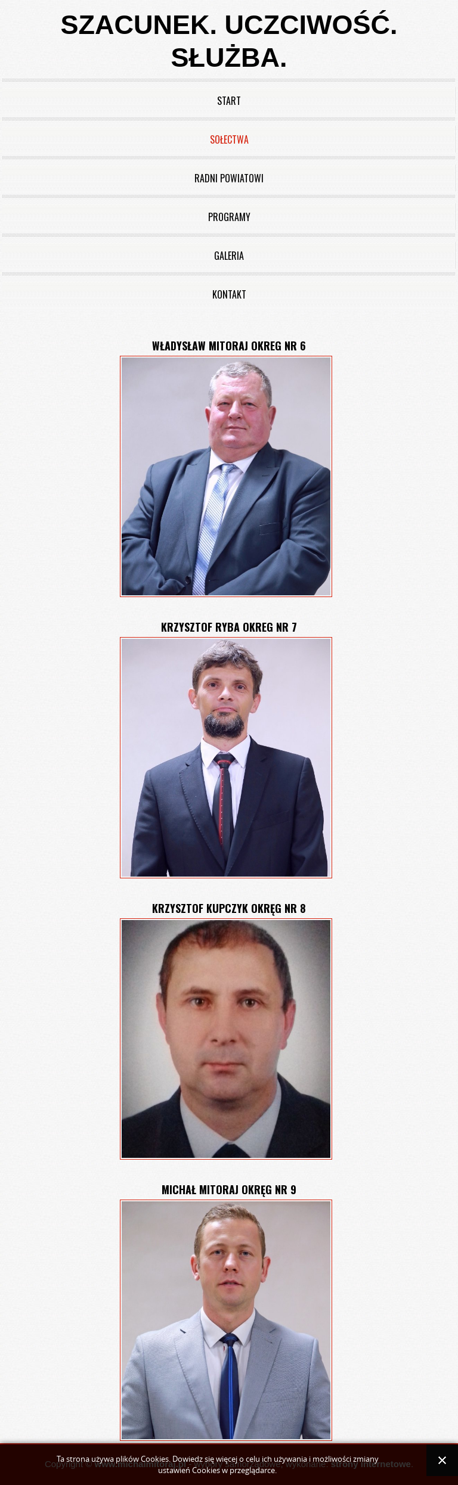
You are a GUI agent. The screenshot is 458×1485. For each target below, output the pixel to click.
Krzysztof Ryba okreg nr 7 (229, 627)
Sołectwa (229, 139)
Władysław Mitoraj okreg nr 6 (229, 345)
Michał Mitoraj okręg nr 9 (229, 1189)
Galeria (229, 255)
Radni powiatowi (229, 178)
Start (229, 101)
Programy (229, 217)
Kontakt (229, 294)
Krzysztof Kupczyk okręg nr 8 (229, 908)
